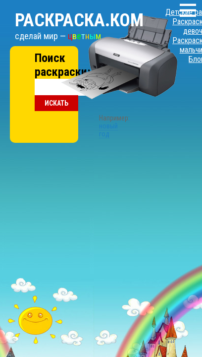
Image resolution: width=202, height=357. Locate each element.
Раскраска (66, 10)
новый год (93, 81)
